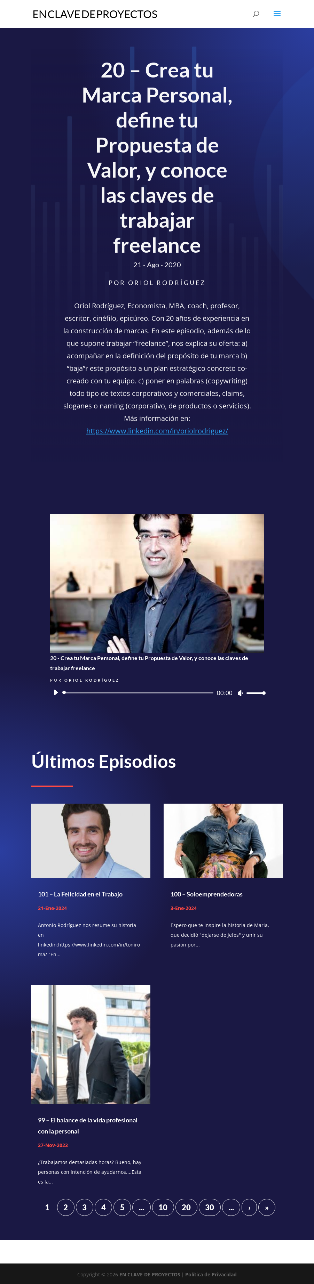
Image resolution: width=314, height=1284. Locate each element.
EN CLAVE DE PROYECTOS (149, 1274)
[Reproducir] (55, 692)
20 (186, 1207)
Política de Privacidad (211, 1274)
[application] (157, 692)
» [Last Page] (267, 1207)
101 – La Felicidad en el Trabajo (80, 894)
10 (162, 1207)
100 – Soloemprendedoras (207, 894)
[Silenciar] (240, 693)
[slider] (139, 692)
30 (209, 1207)
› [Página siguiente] (249, 1207)
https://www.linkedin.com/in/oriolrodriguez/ (157, 432)
